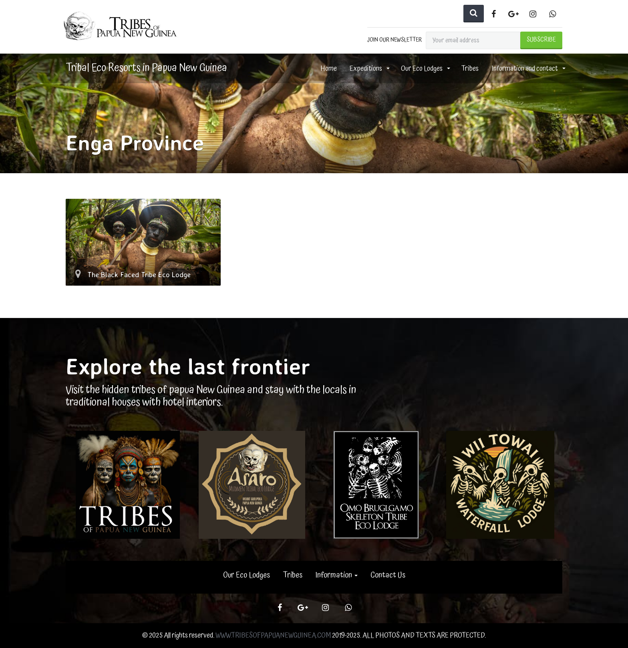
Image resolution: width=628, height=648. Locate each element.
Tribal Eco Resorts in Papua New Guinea (146, 68)
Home (328, 68)
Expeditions (366, 68)
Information (336, 575)
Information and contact (525, 68)
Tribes (470, 68)
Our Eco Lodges (422, 68)
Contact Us (387, 575)
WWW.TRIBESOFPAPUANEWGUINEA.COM (273, 635)
